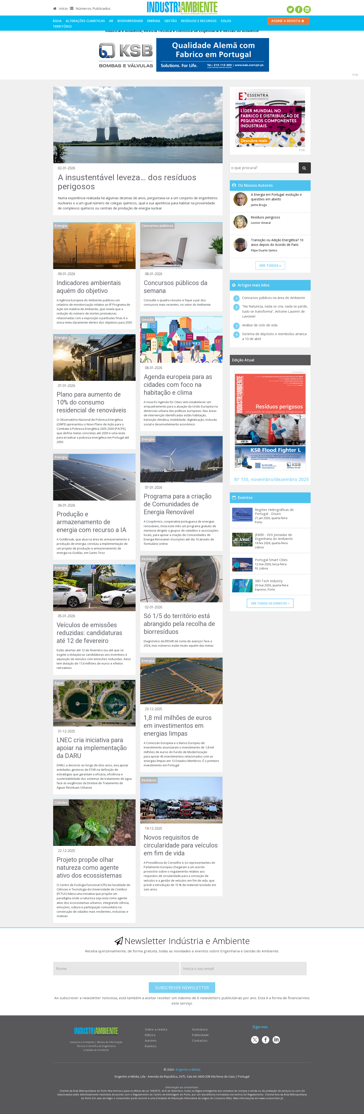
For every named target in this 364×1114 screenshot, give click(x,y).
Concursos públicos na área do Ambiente (273, 297)
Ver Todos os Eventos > (270, 603)
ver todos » (270, 265)
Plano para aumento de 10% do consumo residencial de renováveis (91, 402)
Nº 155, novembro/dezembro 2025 (271, 479)
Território (62, 26)
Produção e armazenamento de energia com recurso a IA (91, 522)
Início (60, 8)
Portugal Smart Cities (271, 560)
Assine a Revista (288, 21)
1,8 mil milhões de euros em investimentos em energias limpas (178, 725)
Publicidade (200, 1035)
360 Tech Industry (269, 581)
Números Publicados (90, 8)
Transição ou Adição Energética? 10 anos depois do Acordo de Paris (277, 242)
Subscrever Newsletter (182, 987)
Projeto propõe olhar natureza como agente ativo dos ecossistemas (89, 867)
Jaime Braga (259, 205)
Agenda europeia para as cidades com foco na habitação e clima (178, 384)
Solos (226, 21)
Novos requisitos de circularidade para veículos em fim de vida (181, 845)
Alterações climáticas (85, 21)
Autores (150, 1040)
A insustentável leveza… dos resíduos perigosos (127, 182)
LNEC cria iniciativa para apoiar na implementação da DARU (92, 748)
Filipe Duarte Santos (264, 250)
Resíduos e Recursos (199, 21)
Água (57, 21)
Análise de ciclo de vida (259, 325)
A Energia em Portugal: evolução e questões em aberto (276, 196)
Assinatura (200, 1029)
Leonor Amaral (261, 223)
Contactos (200, 1040)
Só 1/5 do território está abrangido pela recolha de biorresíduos (179, 624)
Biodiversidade (130, 21)
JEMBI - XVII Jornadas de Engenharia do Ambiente (274, 537)
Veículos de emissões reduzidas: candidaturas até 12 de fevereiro (89, 633)
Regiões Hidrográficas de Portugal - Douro (274, 511)
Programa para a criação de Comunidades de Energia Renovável (177, 504)
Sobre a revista (156, 1029)
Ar (111, 21)
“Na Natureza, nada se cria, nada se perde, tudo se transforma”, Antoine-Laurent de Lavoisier (275, 311)
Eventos (150, 1046)
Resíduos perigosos (265, 217)
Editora (150, 1035)
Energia (153, 21)
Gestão (170, 21)
